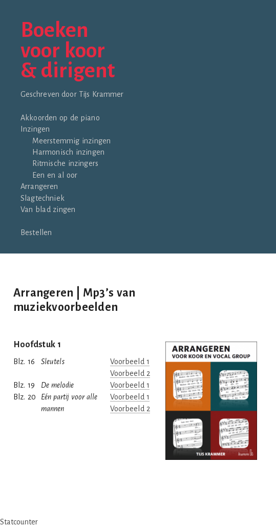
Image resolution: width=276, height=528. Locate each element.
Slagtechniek (42, 198)
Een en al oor (54, 175)
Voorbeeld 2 (130, 373)
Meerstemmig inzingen (71, 141)
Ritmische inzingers (65, 163)
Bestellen (36, 232)
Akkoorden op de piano (60, 118)
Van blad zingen (47, 209)
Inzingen (35, 129)
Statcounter (19, 522)
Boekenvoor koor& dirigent (67, 50)
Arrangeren (39, 186)
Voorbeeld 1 (130, 361)
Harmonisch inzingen (68, 152)
